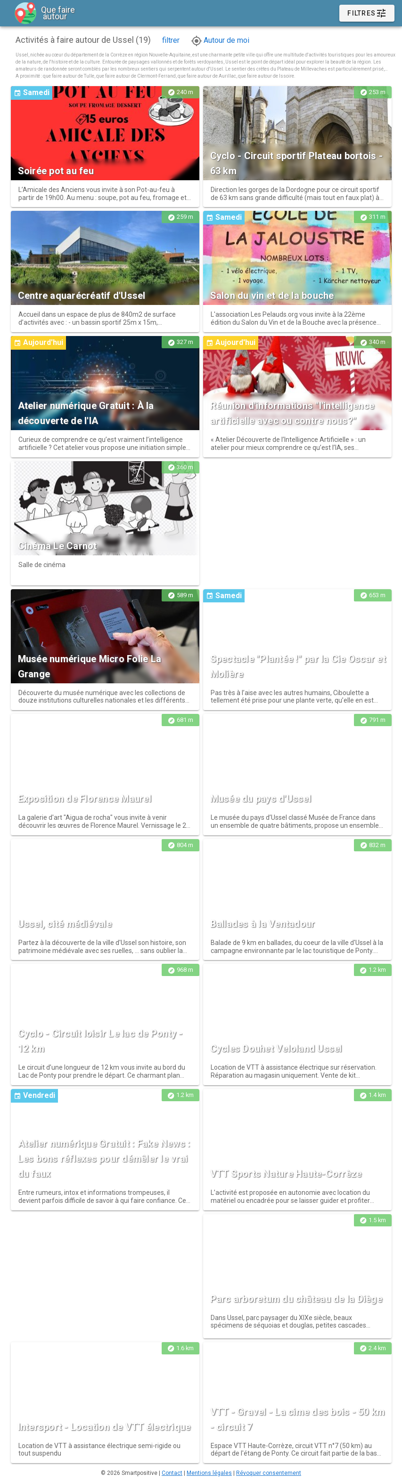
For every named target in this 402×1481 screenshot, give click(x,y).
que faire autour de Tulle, (69, 76)
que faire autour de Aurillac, (208, 76)
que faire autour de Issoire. (266, 76)
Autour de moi (220, 40)
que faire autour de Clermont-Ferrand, (137, 76)
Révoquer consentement (268, 1473)
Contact (172, 1473)
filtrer (171, 40)
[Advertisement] (297, 521)
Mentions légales (209, 1473)
